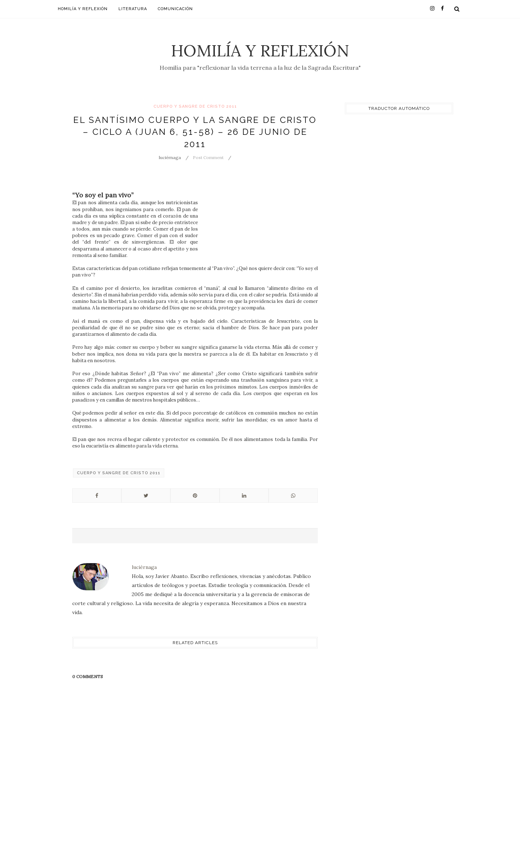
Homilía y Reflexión (260, 50)
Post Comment (208, 157)
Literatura (132, 9)
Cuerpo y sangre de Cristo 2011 (195, 106)
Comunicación (175, 9)
